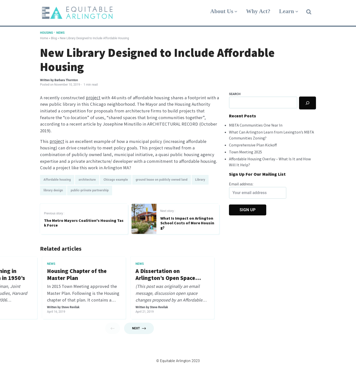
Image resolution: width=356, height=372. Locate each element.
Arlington (142, 265)
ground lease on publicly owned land (161, 180)
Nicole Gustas (68, 308)
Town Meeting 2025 (245, 151)
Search (234, 94)
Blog (54, 38)
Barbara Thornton (66, 80)
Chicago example (115, 180)
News (60, 32)
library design (53, 191)
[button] (309, 11)
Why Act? (258, 11)
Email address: (257, 190)
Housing (47, 32)
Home (44, 38)
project (94, 98)
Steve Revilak (157, 301)
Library (200, 180)
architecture (87, 180)
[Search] (307, 103)
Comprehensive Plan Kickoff (253, 144)
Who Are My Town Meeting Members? (80, 276)
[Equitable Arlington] (77, 12)
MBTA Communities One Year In (255, 125)
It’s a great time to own (165, 272)
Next (139, 330)
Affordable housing (57, 180)
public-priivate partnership (90, 191)
